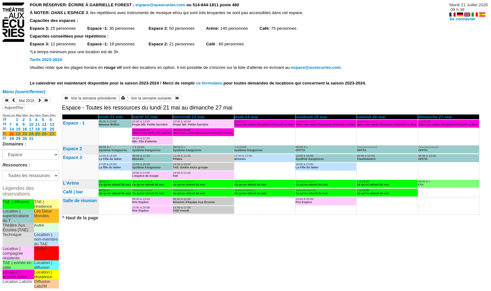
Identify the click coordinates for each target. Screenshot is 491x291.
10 (31, 124)
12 (44, 124)
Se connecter (462, 19)
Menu (24, 91)
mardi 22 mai (145, 117)
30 (24, 138)
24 (31, 133)
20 (4, 128)
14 (11, 129)
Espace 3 (72, 157)
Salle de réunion (80, 200)
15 (18, 129)
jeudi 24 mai (246, 117)
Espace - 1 (74, 122)
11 (37, 124)
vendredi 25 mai (311, 117)
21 (4, 133)
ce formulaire (209, 83)
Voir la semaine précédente (90, 98)
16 (24, 129)
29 (18, 138)
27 (52, 133)
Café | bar (73, 191)
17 (31, 129)
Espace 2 (72, 148)
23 (24, 133)
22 (18, 133)
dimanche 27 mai (435, 117)
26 (44, 133)
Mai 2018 (26, 101)
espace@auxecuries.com (160, 5)
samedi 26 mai (371, 117)
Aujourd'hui (13, 107)
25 (37, 133)
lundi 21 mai (111, 117)
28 (11, 138)
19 (4, 124)
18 (4, 119)
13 (52, 124)
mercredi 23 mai (189, 117)
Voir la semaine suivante (154, 98)
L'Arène (71, 183)
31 (31, 138)
